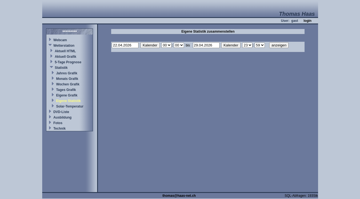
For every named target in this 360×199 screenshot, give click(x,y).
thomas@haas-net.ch (179, 196)
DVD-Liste (61, 112)
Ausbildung (62, 117)
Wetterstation (63, 46)
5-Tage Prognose (68, 62)
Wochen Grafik (67, 84)
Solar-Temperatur (69, 106)
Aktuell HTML (65, 51)
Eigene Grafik (66, 95)
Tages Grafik (66, 90)
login (307, 21)
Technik (59, 128)
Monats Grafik (67, 79)
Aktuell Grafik (65, 57)
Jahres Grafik (66, 73)
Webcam (60, 40)
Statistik (61, 68)
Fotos (57, 123)
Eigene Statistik (68, 101)
